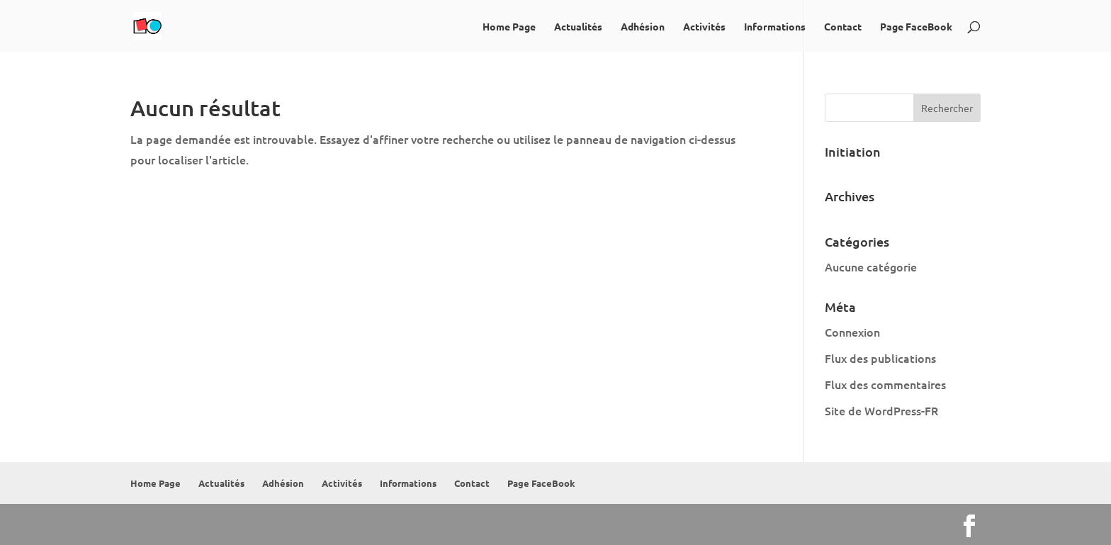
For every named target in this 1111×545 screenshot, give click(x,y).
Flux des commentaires (885, 384)
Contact (843, 27)
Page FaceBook (916, 27)
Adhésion (643, 27)
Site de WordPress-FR (881, 410)
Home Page (509, 27)
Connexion (852, 331)
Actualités (578, 27)
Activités (704, 27)
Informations (775, 27)
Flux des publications (880, 358)
